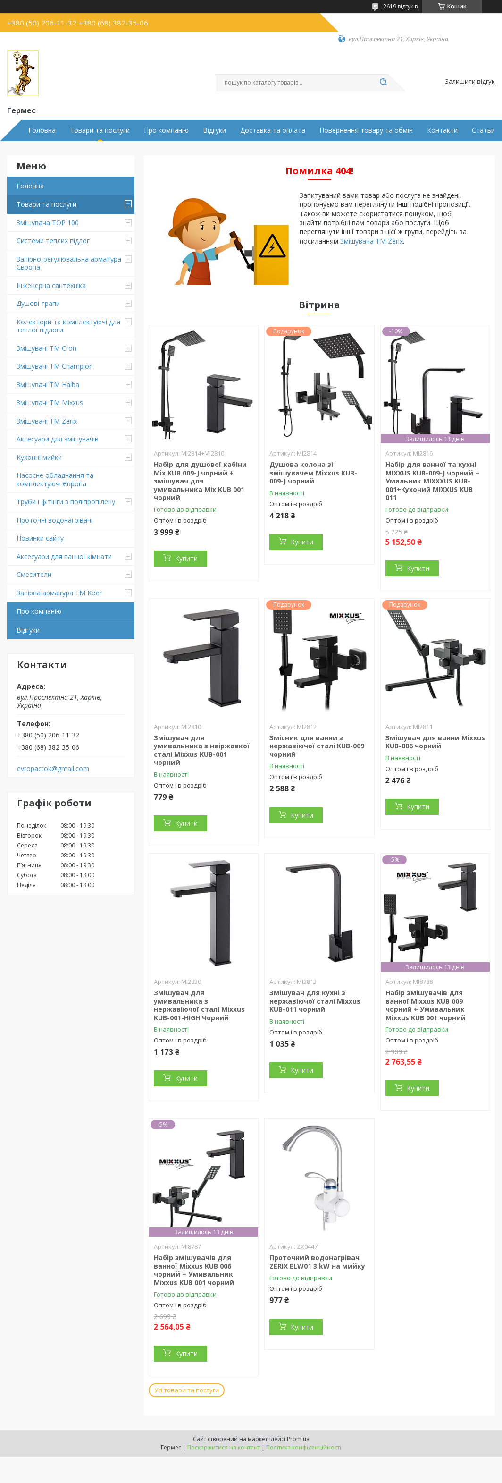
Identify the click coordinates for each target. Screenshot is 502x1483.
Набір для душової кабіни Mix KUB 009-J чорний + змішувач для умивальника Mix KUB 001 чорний (200, 481)
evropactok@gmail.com (53, 768)
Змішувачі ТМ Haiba (48, 384)
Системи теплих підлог (53, 240)
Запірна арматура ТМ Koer (59, 592)
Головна (42, 130)
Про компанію (166, 130)
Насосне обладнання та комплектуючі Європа (55, 479)
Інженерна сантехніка (51, 285)
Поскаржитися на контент (223, 1447)
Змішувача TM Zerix (371, 241)
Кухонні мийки (39, 457)
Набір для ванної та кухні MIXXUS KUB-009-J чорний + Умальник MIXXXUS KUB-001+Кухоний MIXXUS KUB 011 (432, 481)
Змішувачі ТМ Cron (46, 348)
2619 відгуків (400, 6)
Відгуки (214, 130)
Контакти (442, 130)
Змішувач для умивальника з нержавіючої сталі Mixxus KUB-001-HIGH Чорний (199, 1005)
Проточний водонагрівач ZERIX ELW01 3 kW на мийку (317, 1262)
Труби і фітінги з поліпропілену (66, 501)
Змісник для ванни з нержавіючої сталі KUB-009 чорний (316, 746)
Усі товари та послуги (186, 1390)
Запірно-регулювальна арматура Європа (69, 263)
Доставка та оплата (272, 130)
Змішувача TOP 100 (48, 222)
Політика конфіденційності (303, 1447)
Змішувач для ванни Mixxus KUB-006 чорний (435, 742)
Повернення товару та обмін (366, 130)
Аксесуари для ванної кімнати (64, 556)
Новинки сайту (40, 538)
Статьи (483, 130)
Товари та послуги (100, 130)
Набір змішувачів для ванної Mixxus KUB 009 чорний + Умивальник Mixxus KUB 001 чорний (425, 1005)
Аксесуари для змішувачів (58, 438)
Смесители (34, 574)
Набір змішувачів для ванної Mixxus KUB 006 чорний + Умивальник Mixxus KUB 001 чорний (194, 1270)
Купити (186, 558)
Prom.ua (298, 1439)
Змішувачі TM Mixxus (50, 402)
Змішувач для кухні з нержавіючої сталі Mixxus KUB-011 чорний (314, 1001)
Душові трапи (38, 303)
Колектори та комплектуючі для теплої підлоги (68, 326)
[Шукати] (383, 82)
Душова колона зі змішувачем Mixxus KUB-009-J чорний (313, 472)
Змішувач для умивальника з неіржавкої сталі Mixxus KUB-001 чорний (202, 750)
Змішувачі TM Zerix (47, 420)
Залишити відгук (470, 81)
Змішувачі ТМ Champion (55, 366)
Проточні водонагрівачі (54, 520)
